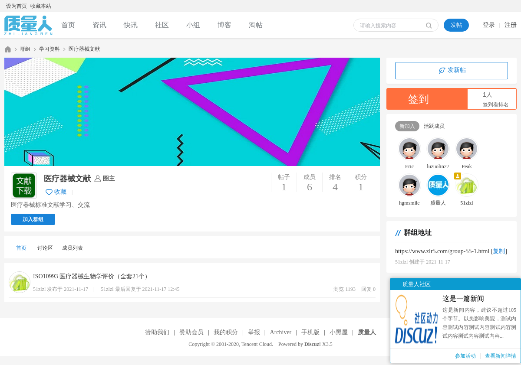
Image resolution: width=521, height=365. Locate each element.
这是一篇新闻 (463, 298)
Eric (409, 166)
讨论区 (45, 248)
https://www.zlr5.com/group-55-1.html (442, 251)
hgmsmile (409, 203)
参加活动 (465, 356)
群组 (25, 49)
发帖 (456, 25)
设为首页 (16, 6)
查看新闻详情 (500, 356)
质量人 (7, 49)
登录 (489, 25)
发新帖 (451, 70)
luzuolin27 (438, 166)
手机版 (310, 332)
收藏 (60, 192)
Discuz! (312, 344)
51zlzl (466, 203)
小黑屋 (339, 332)
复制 (499, 251)
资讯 (99, 25)
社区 (162, 25)
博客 (224, 25)
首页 (68, 25)
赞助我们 (157, 332)
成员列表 (72, 248)
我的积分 (226, 332)
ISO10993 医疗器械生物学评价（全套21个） (92, 276)
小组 (193, 25)
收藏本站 (40, 6)
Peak (467, 166)
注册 (511, 25)
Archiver (281, 332)
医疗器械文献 (84, 49)
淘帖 (256, 25)
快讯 (131, 25)
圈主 (109, 178)
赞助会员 (191, 332)
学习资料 (49, 49)
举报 (254, 332)
